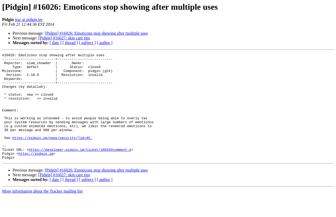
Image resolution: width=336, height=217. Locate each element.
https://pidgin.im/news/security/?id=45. (52, 155)
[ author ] (105, 42)
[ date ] (55, 42)
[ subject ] (87, 42)
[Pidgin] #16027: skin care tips (64, 38)
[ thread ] (70, 42)
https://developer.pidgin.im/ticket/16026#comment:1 (80, 169)
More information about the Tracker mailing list (42, 212)
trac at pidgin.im (28, 19)
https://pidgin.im (35, 174)
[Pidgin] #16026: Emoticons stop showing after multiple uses (96, 33)
